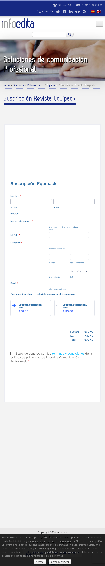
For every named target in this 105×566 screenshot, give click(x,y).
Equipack (52, 85)
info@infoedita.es (92, 5)
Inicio (7, 85)
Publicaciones (35, 85)
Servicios (18, 85)
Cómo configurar (60, 561)
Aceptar (40, 561)
